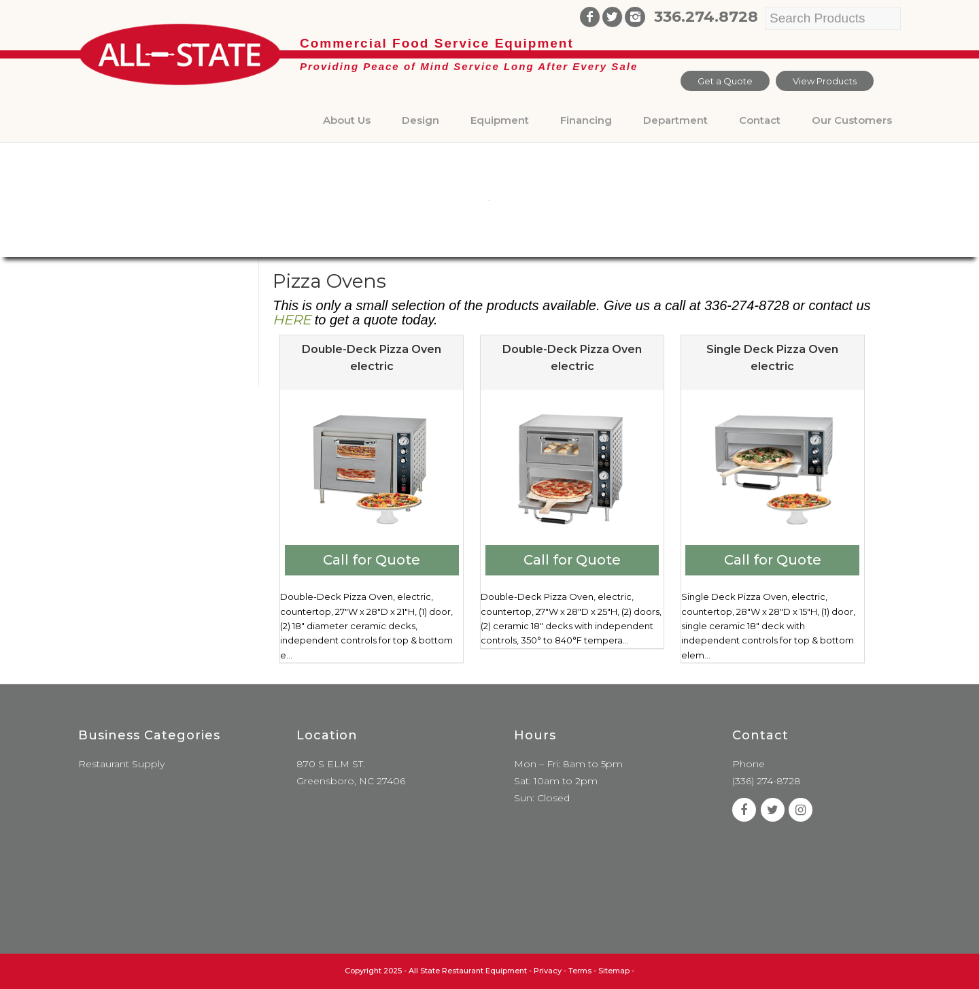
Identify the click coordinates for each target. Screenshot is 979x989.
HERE (292, 320)
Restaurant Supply (121, 764)
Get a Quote (725, 81)
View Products (825, 81)
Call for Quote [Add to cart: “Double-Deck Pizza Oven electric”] (371, 560)
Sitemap (614, 970)
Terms (579, 970)
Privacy (548, 970)
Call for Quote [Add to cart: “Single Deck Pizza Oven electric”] (772, 560)
